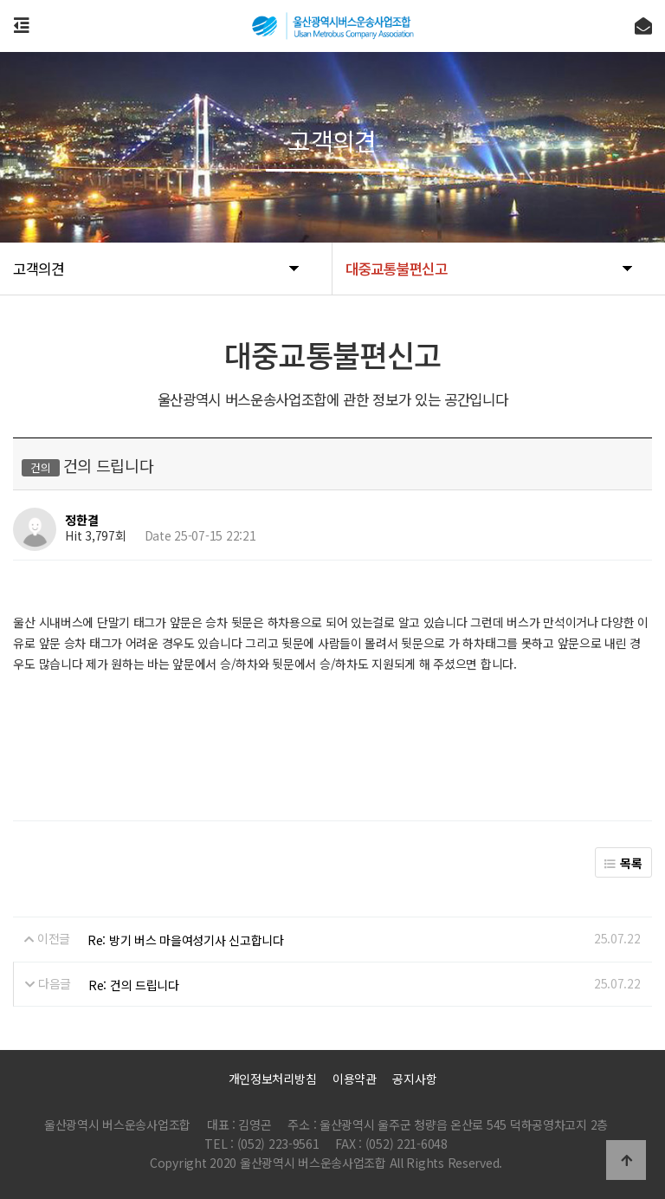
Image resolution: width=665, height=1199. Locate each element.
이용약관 (354, 1078)
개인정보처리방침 (273, 1078)
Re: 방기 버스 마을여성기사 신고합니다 (185, 940)
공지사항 (414, 1078)
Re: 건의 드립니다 (133, 985)
